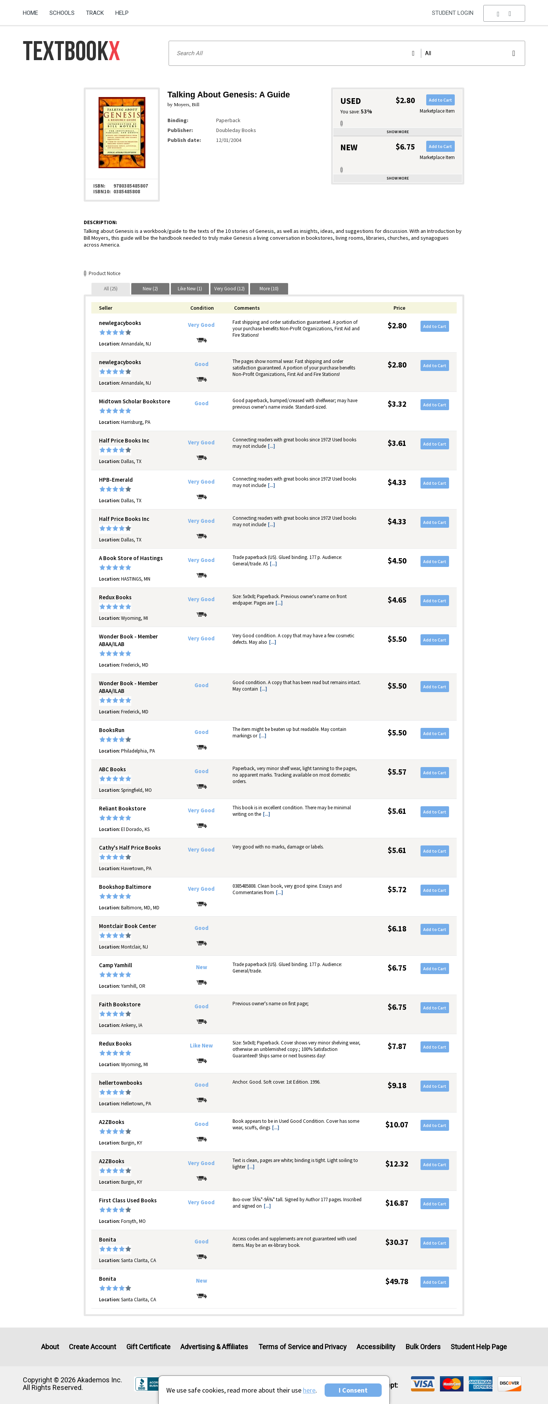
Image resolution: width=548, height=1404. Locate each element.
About (50, 1347)
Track (95, 13)
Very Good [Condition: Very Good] (201, 325)
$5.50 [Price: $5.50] (397, 639)
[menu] (504, 13)
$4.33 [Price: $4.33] (397, 482)
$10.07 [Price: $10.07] (397, 1124)
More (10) (269, 288)
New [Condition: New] (201, 967)
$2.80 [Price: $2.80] (397, 325)
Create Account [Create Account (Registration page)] (92, 1347)
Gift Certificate (148, 1347)
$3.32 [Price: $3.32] (397, 404)
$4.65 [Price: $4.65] (397, 600)
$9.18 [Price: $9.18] (397, 1085)
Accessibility (376, 1347)
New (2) (150, 288)
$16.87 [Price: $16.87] (397, 1203)
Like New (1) (190, 288)
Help (122, 13)
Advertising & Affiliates (214, 1347)
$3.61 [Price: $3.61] (397, 443)
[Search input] (347, 53)
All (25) (111, 288)
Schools (62, 13)
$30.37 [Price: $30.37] (397, 1242)
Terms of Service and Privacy (302, 1347)
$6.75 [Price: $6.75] (397, 968)
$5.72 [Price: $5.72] (397, 889)
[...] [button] (271, 446)
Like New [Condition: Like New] (201, 1045)
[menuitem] (33, 10)
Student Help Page (479, 1347)
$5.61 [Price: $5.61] (397, 811)
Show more (398, 131)
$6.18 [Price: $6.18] (397, 928)
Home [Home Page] (30, 13)
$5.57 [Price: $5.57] (397, 772)
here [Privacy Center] (309, 1390)
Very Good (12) (229, 288)
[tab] (110, 288)
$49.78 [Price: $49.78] (397, 1281)
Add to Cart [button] (440, 100)
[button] (504, 13)
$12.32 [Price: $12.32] (397, 1164)
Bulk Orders (423, 1347)
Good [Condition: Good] (201, 364)
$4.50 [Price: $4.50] (397, 561)
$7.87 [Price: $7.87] (397, 1046)
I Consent (353, 1390)
